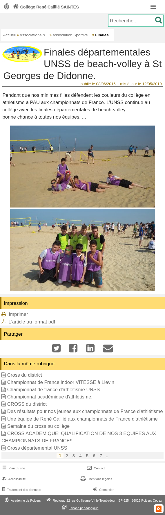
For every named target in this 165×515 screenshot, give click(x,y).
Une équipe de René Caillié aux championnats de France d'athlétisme (82, 419)
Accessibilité (13, 479)
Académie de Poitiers (26, 500)
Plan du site (13, 468)
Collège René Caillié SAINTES (45, 7)
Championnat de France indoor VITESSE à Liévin (60, 382)
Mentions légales (95, 479)
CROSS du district (27, 404)
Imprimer (18, 314)
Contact (95, 468)
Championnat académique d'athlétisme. (50, 397)
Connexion (103, 489)
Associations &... (34, 35)
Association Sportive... (71, 35)
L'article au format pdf (31, 322)
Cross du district (24, 375)
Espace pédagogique (84, 507)
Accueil (9, 35)
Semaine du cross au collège (38, 426)
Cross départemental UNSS (37, 448)
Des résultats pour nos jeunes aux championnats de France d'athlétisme (85, 411)
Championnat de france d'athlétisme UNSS (53, 389)
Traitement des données (21, 489)
